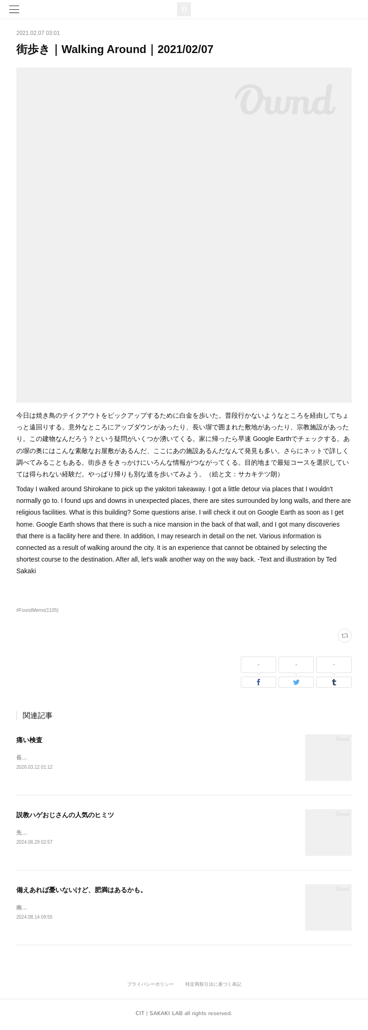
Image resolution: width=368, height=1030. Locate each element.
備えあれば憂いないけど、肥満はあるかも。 (81, 891)
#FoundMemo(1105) (37, 610)
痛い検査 (29, 740)
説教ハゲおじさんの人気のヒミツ (65, 815)
